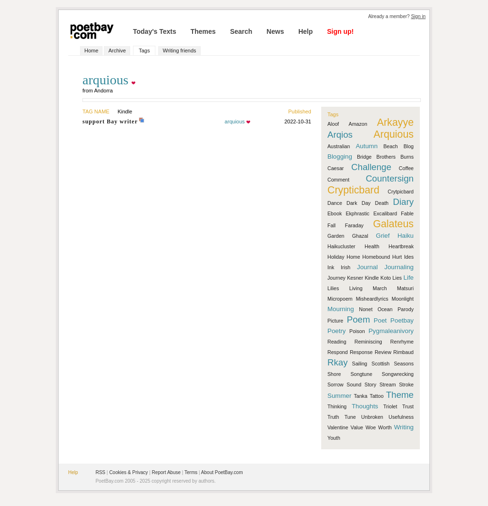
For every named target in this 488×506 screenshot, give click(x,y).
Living (356, 288)
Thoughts (365, 406)
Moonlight (403, 299)
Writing (404, 427)
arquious (234, 121)
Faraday (354, 225)
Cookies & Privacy (128, 472)
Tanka (360, 396)
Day (366, 203)
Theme (400, 395)
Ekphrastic (357, 213)
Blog (409, 146)
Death (381, 203)
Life (409, 277)
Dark (351, 203)
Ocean (384, 309)
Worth (385, 427)
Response (361, 352)
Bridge (364, 157)
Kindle (372, 278)
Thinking (336, 406)
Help (305, 31)
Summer (339, 395)
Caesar (335, 168)
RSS (100, 472)
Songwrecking (398, 374)
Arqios (340, 135)
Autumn (366, 146)
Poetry (336, 330)
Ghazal (360, 236)
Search (241, 31)
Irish (345, 267)
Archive (117, 50)
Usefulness (401, 417)
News (275, 31)
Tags (144, 50)
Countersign (390, 178)
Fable (407, 213)
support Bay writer (110, 121)
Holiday (336, 257)
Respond (337, 352)
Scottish (381, 363)
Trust (408, 406)
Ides (409, 257)
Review (383, 352)
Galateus (393, 224)
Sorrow (335, 384)
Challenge (371, 167)
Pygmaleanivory (391, 330)
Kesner (355, 278)
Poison (357, 331)
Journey (336, 278)
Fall (331, 225)
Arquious (394, 134)
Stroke (406, 384)
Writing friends (179, 50)
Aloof (333, 124)
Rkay (337, 362)
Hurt (397, 257)
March (380, 288)
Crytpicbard (401, 191)
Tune (350, 417)
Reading (336, 341)
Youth (333, 438)
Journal (367, 267)
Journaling (399, 267)
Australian (338, 146)
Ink (330, 267)
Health (372, 246)
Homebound (376, 257)
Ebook (334, 213)
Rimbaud (403, 352)
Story (370, 384)
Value (357, 427)
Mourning (340, 309)
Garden (336, 236)
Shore (334, 374)
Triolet (390, 406)
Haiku (405, 235)
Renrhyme (402, 341)
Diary (403, 202)
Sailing (359, 363)
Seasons (404, 363)
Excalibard (385, 213)
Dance (334, 203)
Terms (190, 472)
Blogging (339, 156)
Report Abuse (166, 472)
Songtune (361, 374)
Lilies (333, 288)
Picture (335, 321)
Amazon (358, 124)
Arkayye (395, 122)
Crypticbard (353, 190)
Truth (333, 417)
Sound (353, 384)
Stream (387, 384)
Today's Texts (154, 31)
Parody (405, 309)
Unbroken (372, 417)
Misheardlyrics (372, 299)
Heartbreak (401, 246)
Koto (385, 278)
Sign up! (340, 31)
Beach (390, 146)
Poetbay (402, 320)
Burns (407, 157)
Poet (380, 320)
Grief (383, 235)
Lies (397, 278)
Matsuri (405, 288)
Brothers (386, 157)
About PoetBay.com (222, 472)
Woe (371, 427)
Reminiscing (368, 341)
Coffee (406, 168)
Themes (203, 31)
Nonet (365, 309)
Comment (338, 179)
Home (91, 50)
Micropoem (340, 299)
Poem (358, 319)
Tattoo (377, 396)
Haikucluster (341, 246)
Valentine (337, 427)
